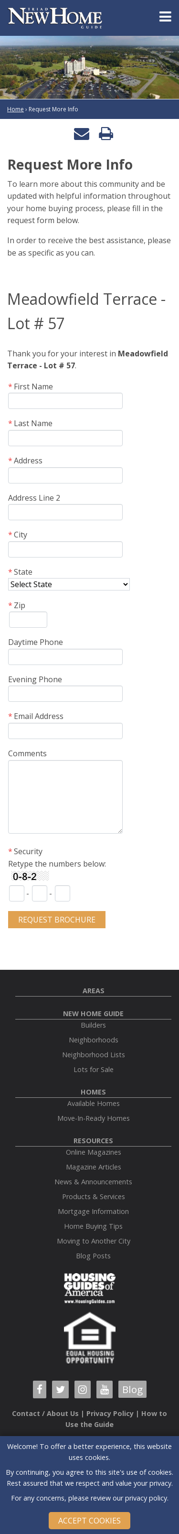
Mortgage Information (93, 1211)
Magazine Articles (93, 1166)
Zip (19, 605)
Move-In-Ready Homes (93, 1118)
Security (28, 851)
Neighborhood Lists (93, 1054)
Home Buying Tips (93, 1226)
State (23, 572)
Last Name (33, 423)
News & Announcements (93, 1181)
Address (28, 460)
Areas (94, 990)
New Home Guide (93, 1013)
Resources (93, 1140)
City (20, 534)
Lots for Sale (94, 1069)
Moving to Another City (93, 1240)
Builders (93, 1025)
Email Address (38, 716)
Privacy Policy (110, 1413)
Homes (93, 1091)
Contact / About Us (45, 1413)
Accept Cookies (89, 1520)
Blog (132, 1389)
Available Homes (93, 1103)
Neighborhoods (93, 1039)
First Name (33, 386)
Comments (27, 753)
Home (15, 109)
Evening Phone (35, 679)
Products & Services (93, 1196)
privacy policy (146, 1497)
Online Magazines (93, 1152)
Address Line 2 (34, 498)
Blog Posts (93, 1255)
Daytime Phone (35, 642)
